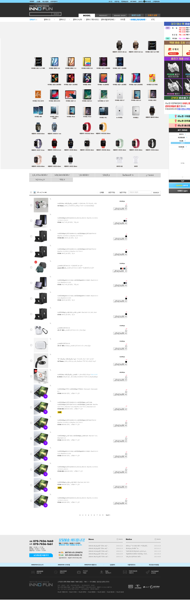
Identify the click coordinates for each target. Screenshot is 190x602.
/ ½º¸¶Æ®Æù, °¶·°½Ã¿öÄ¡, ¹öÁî (77, 203)
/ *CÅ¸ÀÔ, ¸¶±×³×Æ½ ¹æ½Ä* (75, 359)
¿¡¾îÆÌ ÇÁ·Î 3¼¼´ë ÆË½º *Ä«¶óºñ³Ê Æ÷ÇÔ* (80, 268)
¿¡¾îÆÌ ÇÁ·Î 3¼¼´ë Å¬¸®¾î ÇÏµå (75, 330)
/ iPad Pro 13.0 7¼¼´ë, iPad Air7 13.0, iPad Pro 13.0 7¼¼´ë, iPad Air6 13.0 (77, 404)
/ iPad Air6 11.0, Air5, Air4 (76, 312)
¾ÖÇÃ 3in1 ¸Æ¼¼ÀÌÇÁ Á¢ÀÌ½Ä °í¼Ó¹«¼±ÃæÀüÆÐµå (80, 377)
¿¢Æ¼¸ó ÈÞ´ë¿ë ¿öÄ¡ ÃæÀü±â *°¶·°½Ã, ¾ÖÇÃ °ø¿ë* (80, 361)
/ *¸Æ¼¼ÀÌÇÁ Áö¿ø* (77, 374)
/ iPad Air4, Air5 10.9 (73, 482)
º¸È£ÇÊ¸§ (106, 175)
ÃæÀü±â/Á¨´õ (127, 175)
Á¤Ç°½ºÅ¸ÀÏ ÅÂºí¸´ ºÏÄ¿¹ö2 (69, 222)
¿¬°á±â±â (150, 175)
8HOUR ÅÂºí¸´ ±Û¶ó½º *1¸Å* (70, 393)
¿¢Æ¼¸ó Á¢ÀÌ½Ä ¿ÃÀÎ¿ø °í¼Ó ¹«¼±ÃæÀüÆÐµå (79, 205)
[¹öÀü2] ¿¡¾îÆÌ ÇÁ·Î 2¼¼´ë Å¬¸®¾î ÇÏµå (77, 345)
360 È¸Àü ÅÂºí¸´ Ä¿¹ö (71, 238)
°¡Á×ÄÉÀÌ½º (84, 175)
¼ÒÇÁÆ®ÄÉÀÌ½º (62, 175)
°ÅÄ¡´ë (62, 180)
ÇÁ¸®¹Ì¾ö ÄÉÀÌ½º (40, 175)
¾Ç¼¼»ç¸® (40, 180)
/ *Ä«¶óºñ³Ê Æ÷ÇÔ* (70, 265)
